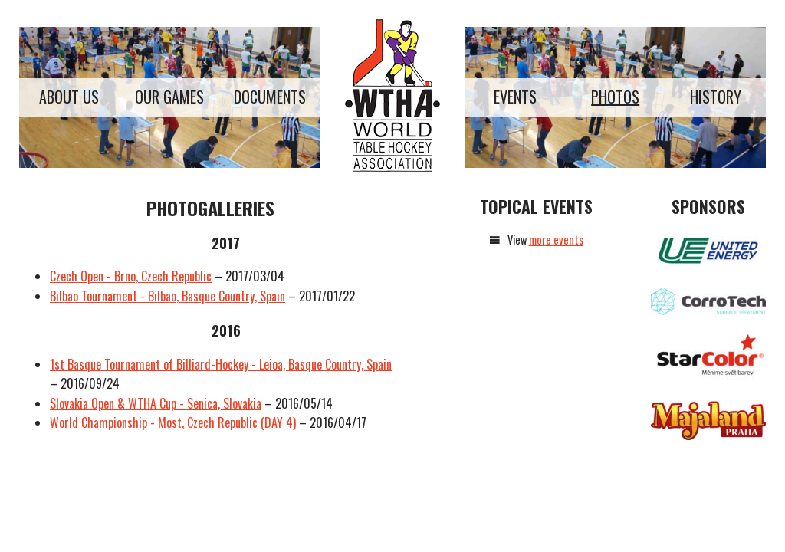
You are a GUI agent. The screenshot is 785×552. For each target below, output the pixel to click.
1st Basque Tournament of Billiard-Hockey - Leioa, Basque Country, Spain (221, 364)
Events (515, 96)
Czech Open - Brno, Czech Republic (131, 276)
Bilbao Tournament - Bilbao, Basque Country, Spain (167, 296)
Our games (169, 96)
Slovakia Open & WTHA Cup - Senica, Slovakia (155, 403)
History (715, 96)
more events (556, 240)
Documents (270, 96)
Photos (615, 96)
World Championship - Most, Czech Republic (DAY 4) (173, 422)
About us (69, 96)
